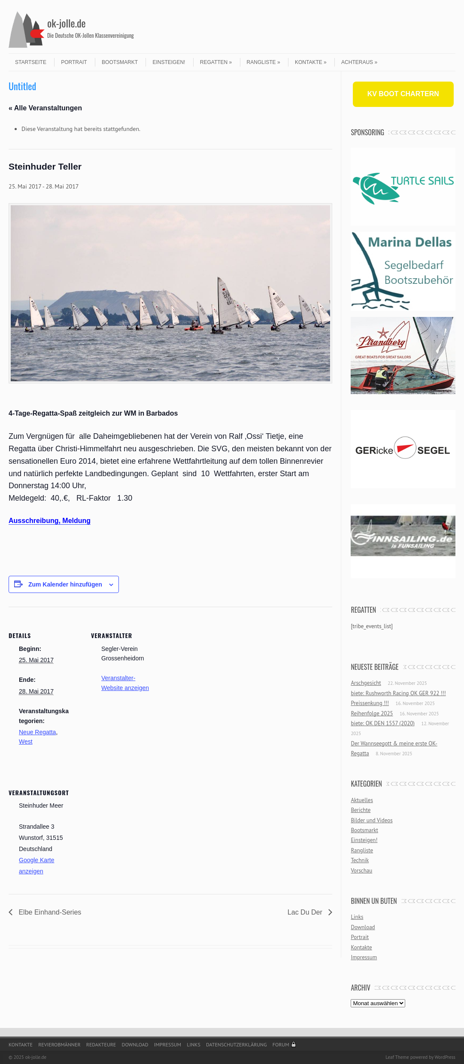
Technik (360, 860)
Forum (281, 1044)
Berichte (360, 810)
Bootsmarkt (120, 62)
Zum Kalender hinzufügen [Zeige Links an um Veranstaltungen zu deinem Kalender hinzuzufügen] (65, 584)
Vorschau (361, 870)
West (26, 741)
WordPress (444, 1057)
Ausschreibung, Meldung (50, 520)
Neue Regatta (37, 732)
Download (363, 927)
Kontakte (311, 62)
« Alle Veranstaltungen (45, 108)
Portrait (74, 62)
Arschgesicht (366, 683)
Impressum (364, 957)
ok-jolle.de (66, 22)
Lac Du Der (306, 912)
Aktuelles (362, 800)
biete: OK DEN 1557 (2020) (383, 723)
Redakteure (101, 1044)
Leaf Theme (397, 1057)
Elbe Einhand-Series (49, 912)
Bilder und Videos (371, 820)
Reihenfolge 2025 (372, 713)
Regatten (216, 62)
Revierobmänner (59, 1044)
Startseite (30, 62)
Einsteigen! (168, 62)
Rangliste (263, 62)
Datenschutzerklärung (236, 1044)
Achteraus (359, 62)
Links (357, 917)
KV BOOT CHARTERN (403, 93)
